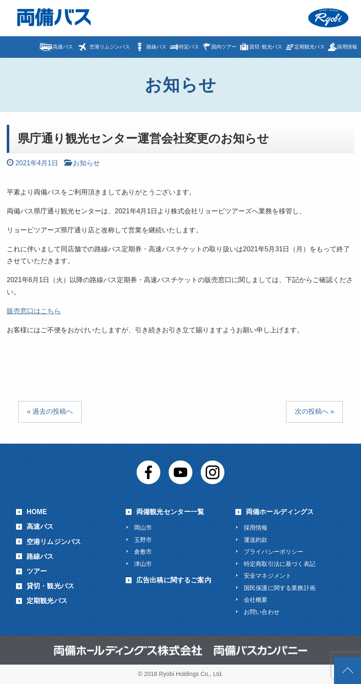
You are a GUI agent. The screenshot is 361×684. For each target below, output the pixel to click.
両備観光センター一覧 (170, 511)
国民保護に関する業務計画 (279, 587)
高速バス (63, 47)
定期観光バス (309, 47)
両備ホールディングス (280, 511)
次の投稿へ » (314, 411)
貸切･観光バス (265, 47)
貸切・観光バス (50, 586)
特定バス (189, 47)
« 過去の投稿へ (50, 411)
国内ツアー (224, 47)
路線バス (156, 47)
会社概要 (256, 599)
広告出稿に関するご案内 (173, 580)
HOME (37, 511)
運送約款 (256, 539)
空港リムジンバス (109, 47)
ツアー (37, 571)
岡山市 (143, 527)
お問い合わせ (262, 612)
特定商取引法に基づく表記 (279, 563)
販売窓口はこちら (34, 311)
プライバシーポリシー (274, 551)
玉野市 (143, 539)
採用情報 (347, 47)
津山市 (143, 563)
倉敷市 (143, 551)
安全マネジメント (267, 575)
